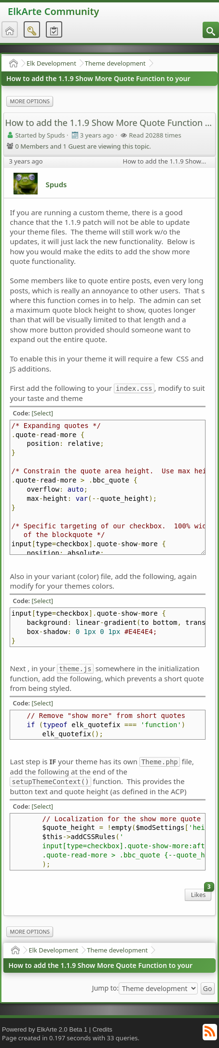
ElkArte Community (53, 11)
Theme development (115, 63)
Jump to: (105, 988)
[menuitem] (211, 30)
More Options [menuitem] (29, 101)
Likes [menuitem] (201, 894)
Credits (102, 1029)
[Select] (43, 413)
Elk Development (51, 63)
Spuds (56, 184)
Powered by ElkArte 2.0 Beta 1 (44, 1029)
